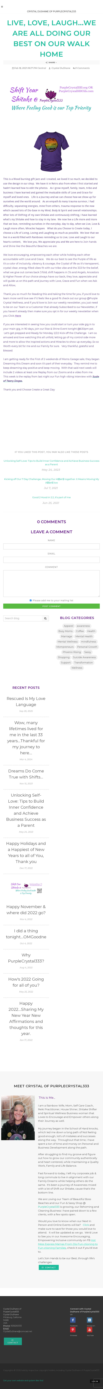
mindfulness (88, 641)
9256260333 (16, 1326)
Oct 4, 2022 (26, 943)
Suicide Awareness (84, 657)
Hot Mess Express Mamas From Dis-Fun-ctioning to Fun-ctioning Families (68, 1244)
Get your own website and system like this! (23, 1380)
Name (51, 540)
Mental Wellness (68, 641)
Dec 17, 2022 (26, 868)
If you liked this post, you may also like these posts (51, 452)
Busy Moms (65, 631)
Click (86, 1224)
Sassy (87, 652)
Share (51, 62)
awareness (83, 626)
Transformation (83, 662)
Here (18, 315)
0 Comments (81, 68)
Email (51, 553)
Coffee (80, 631)
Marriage (66, 636)
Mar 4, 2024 (26, 759)
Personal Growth (87, 646)
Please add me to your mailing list (53, 600)
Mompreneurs (65, 646)
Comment (51, 567)
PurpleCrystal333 (48, 1206)
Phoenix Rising (72, 652)
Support (66, 662)
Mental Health (84, 636)
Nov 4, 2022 (26, 919)
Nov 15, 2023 (26, 783)
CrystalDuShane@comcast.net (17, 1331)
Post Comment (52, 606)
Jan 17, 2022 (26, 1040)
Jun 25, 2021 (51, 503)
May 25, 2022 (26, 992)
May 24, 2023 (51, 469)
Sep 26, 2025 (26, 711)
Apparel (68, 626)
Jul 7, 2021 (51, 488)
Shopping (64, 657)
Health (91, 631)
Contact (49, 1267)
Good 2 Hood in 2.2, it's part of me (51, 497)
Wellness (76, 667)
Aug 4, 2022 (26, 967)
